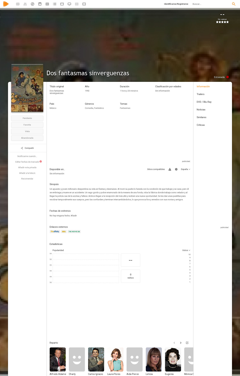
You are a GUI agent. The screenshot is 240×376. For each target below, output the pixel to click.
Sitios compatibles (156, 169)
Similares (201, 117)
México (53, 108)
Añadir (74, 215)
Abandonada (27, 138)
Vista (27, 131)
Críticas (201, 125)
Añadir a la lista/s (27, 173)
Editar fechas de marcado (28, 161)
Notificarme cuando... (27, 156)
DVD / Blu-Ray (204, 101)
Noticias (201, 109)
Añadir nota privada (27, 167)
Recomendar (27, 178)
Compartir (27, 148)
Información (203, 86)
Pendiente (27, 118)
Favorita (27, 125)
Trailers (200, 94)
